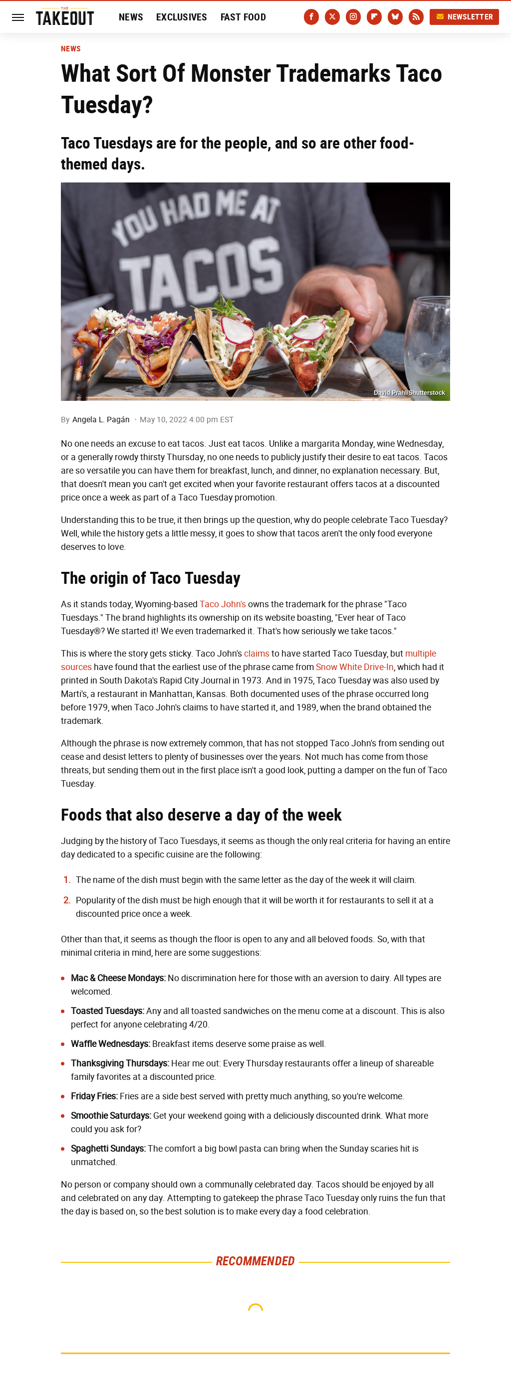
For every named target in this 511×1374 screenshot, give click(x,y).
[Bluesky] (395, 17)
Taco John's (223, 604)
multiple (420, 653)
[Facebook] (311, 17)
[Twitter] (332, 17)
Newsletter (465, 16)
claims (256, 653)
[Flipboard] (374, 17)
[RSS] (416, 17)
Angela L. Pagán (101, 419)
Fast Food (243, 17)
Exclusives (182, 17)
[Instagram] (353, 17)
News (131, 17)
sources (76, 667)
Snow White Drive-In (355, 667)
